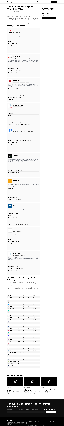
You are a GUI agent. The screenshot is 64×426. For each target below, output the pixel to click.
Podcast (29, 424)
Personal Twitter (52, 422)
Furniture (14, 231)
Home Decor (19, 231)
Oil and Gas (18, 32)
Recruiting (21, 206)
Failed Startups (37, 424)
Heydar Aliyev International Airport (13, 361)
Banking (14, 58)
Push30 (16, 155)
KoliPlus (16, 180)
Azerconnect (12, 368)
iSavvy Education (12, 299)
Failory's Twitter (52, 421)
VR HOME (17, 253)
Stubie (11, 324)
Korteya (11, 330)
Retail (24, 255)
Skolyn (11, 321)
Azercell (11, 339)
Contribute (44, 424)
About (43, 425)
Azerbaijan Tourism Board (13, 357)
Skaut (10, 326)
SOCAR (16, 31)
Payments (16, 131)
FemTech (11, 363)
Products (47, 1)
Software (32, 131)
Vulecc (11, 297)
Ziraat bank (17, 56)
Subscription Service (24, 157)
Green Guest (12, 308)
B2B (13, 131)
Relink (11, 295)
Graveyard (42, 1)
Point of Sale (21, 131)
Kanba (11, 306)
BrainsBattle (12, 346)
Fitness (14, 157)
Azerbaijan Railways (13, 359)
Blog (38, 1)
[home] (9, 1)
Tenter (11, 319)
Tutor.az (11, 337)
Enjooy (11, 335)
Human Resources (16, 206)
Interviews (33, 1)
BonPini (11, 328)
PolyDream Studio (12, 302)
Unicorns (36, 422)
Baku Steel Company (13, 352)
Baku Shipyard (12, 354)
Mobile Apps (18, 157)
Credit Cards (18, 58)
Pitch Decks (37, 421)
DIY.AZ (11, 350)
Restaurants (25, 131)
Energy (14, 32)
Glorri (15, 205)
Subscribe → (54, 1)
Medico (11, 341)
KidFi (10, 315)
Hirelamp (11, 304)
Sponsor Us (44, 421)
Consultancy (44, 422)
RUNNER (11, 317)
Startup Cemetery (31, 425)
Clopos (16, 130)
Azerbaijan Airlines (13, 313)
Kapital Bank (17, 80)
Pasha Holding (12, 343)
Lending (28, 58)
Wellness (29, 157)
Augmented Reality (16, 255)
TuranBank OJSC (18, 105)
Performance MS (12, 310)
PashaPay (11, 365)
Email (50, 424)
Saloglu (16, 230)
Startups (19, 11)
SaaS (29, 131)
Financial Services (23, 58)
